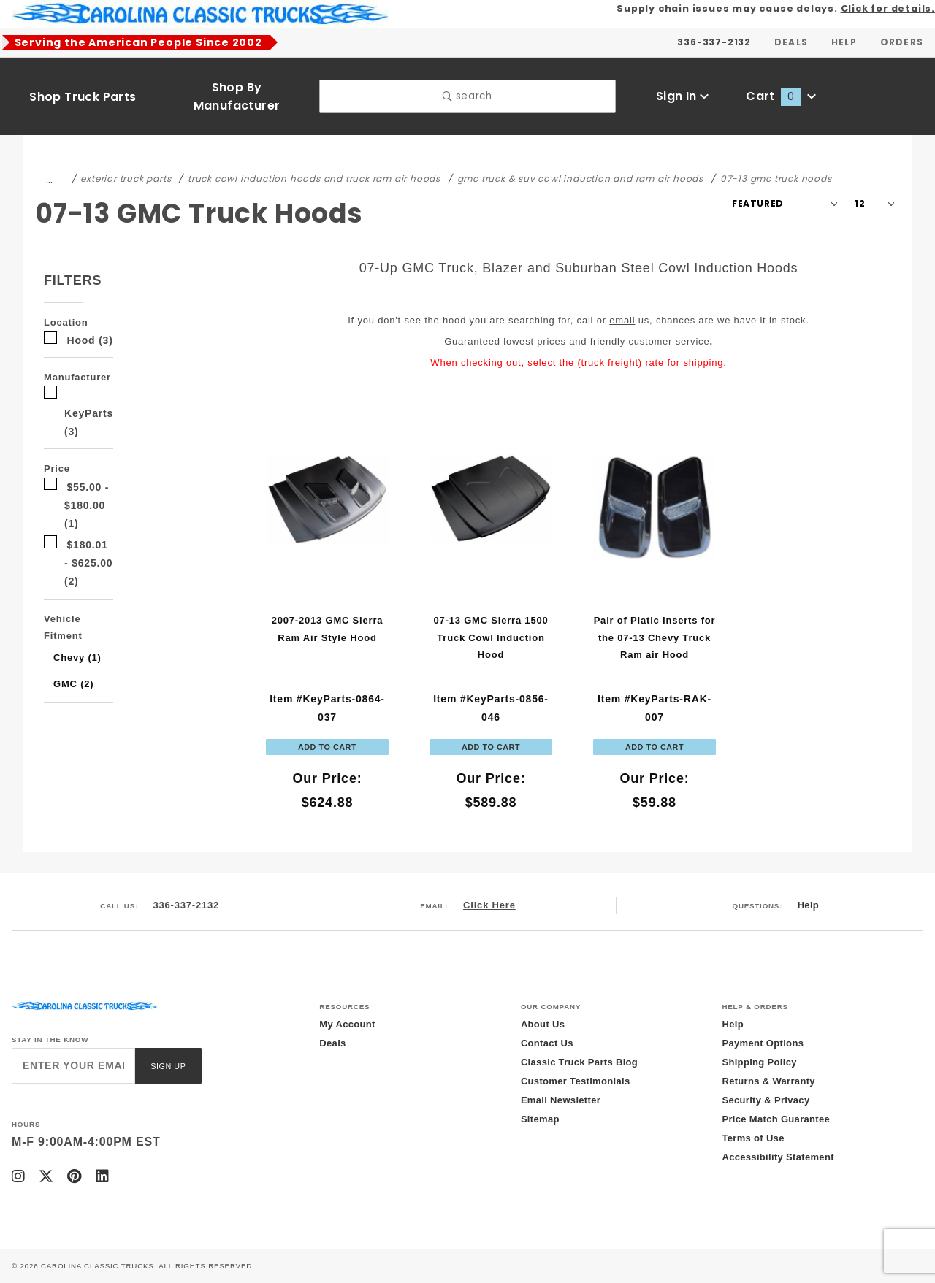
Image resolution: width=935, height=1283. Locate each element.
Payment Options (763, 1043)
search (467, 96)
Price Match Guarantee (776, 1119)
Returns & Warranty (768, 1081)
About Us (543, 1024)
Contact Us (547, 1043)
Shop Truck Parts (82, 96)
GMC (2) (73, 683)
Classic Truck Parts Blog (579, 1062)
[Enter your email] (73, 1066)
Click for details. (888, 8)
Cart (781, 96)
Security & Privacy (765, 1100)
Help (808, 905)
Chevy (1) (77, 657)
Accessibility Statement (777, 1157)
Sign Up (168, 1066)
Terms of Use (753, 1138)
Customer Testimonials (575, 1081)
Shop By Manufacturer (237, 96)
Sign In (682, 96)
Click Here (489, 905)
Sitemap (540, 1119)
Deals (332, 1043)
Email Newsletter (560, 1100)
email (622, 320)
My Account (347, 1024)
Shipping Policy (759, 1062)
